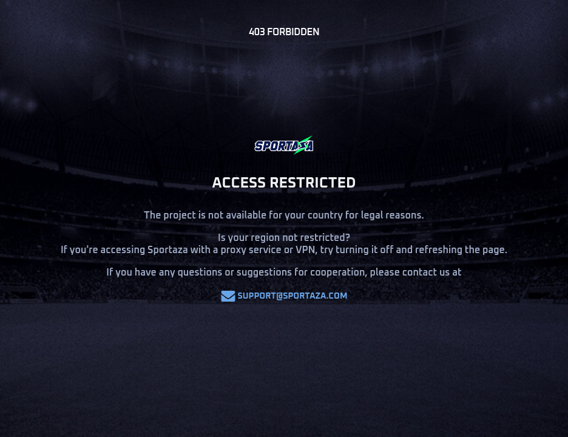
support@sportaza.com (284, 296)
